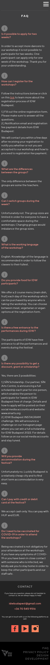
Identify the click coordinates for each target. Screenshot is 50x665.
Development (37, 658)
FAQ (45, 648)
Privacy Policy (36, 652)
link (12, 97)
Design (43, 655)
